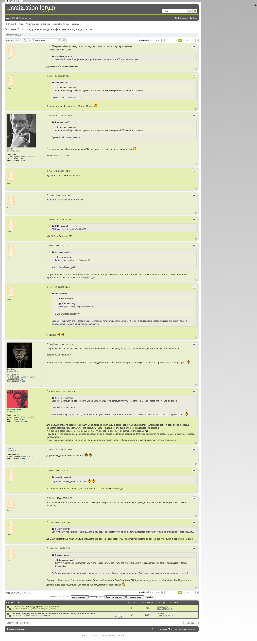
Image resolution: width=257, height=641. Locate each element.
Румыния (52, 609)
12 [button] (176, 41)
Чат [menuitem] (29, 18)
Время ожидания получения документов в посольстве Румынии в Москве (54, 613)
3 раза (22, 161)
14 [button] (184, 41)
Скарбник (10, 369)
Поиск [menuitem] (21, 18)
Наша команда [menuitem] (161, 629)
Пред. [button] (163, 40)
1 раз (21, 159)
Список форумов (15, 24)
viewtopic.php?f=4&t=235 (70, 199)
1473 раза (24, 421)
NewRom (160, 614)
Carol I (16, 609)
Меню (12, 18)
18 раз (22, 419)
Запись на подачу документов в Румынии (36, 606)
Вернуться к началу (196, 69)
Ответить (11, 40)
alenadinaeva (162, 607)
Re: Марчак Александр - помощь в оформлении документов (89, 46)
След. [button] (197, 40)
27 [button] (193, 41)
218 (18, 155)
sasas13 (10, 449)
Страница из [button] (157, 40)
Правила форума (13, 35)
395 (18, 454)
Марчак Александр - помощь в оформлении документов (48, 29)
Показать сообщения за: (69, 597)
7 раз (21, 379)
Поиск (190, 11)
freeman (10, 149)
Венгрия (75, 24)
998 (18, 375)
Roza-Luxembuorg (14, 409)
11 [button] (173, 41)
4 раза (22, 458)
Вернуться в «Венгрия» (18, 623)
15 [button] (187, 41)
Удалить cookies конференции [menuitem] (184, 629)
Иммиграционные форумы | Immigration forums (47, 24)
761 (18, 415)
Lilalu (15, 616)
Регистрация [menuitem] (183, 18)
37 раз (22, 381)
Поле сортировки (107, 597)
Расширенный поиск (195, 11)
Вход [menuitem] (195, 18)
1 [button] (166, 41)
